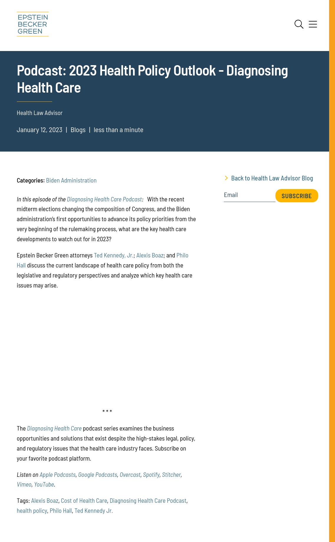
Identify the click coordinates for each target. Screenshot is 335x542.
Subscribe (297, 195)
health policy (32, 510)
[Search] (299, 24)
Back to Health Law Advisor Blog (272, 178)
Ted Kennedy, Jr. (113, 255)
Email (231, 194)
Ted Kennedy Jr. (94, 510)
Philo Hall (61, 510)
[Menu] (313, 26)
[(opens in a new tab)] (24, 484)
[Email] (249, 196)
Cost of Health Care (84, 500)
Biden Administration (71, 180)
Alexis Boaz (149, 255)
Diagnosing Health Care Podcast (104, 199)
